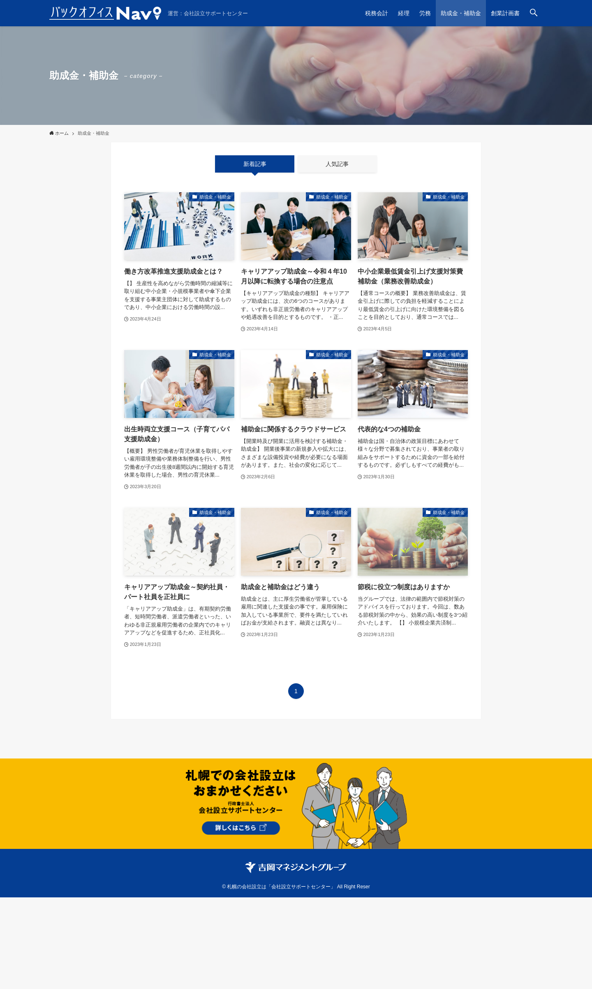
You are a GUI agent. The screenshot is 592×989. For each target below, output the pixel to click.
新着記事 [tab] (254, 164)
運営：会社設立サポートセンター (208, 13)
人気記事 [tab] (337, 164)
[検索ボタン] (534, 13)
